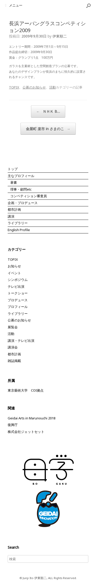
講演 (11, 216)
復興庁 (13, 424)
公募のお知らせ (34, 87)
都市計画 (14, 209)
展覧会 (13, 327)
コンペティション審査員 (28, 196)
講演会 (13, 347)
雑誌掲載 (14, 360)
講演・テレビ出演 (21, 340)
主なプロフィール (21, 175)
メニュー (13, 5)
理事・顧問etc (20, 189)
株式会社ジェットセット (26, 431)
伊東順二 (59, 36)
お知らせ (14, 266)
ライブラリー (18, 223)
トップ (13, 169)
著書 (13, 182)
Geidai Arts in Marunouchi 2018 (31, 418)
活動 (52, 87)
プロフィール (18, 306)
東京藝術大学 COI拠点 (26, 390)
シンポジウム (18, 279)
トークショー (18, 293)
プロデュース (18, 300)
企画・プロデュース (23, 203)
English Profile (19, 230)
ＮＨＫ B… (48, 111)
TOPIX (14, 87)
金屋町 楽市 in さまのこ (48, 128)
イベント (14, 273)
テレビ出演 (16, 286)
